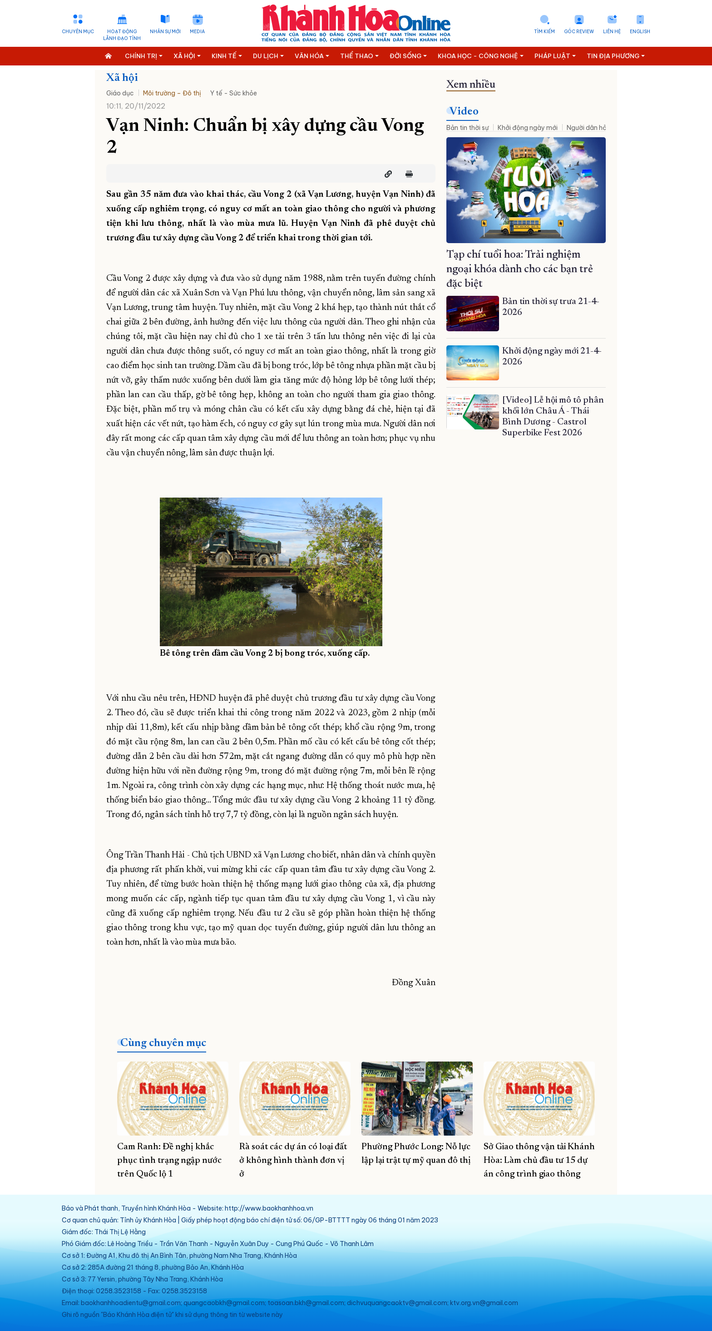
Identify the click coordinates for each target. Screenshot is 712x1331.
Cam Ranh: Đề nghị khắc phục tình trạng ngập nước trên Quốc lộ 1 (169, 1160)
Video (464, 111)
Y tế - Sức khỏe (233, 93)
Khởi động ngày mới (528, 128)
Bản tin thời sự (467, 128)
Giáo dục (120, 93)
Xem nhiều (470, 85)
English (640, 32)
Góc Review (579, 32)
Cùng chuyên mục (163, 1043)
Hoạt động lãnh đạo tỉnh (122, 35)
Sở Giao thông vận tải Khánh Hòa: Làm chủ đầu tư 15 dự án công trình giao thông (539, 1160)
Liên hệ (612, 32)
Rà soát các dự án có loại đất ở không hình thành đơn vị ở (293, 1160)
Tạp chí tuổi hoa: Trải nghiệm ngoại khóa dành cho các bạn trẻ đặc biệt (519, 269)
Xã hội (122, 78)
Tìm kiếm (544, 32)
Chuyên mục (78, 32)
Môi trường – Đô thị (172, 93)
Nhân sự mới (165, 32)
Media (197, 32)
